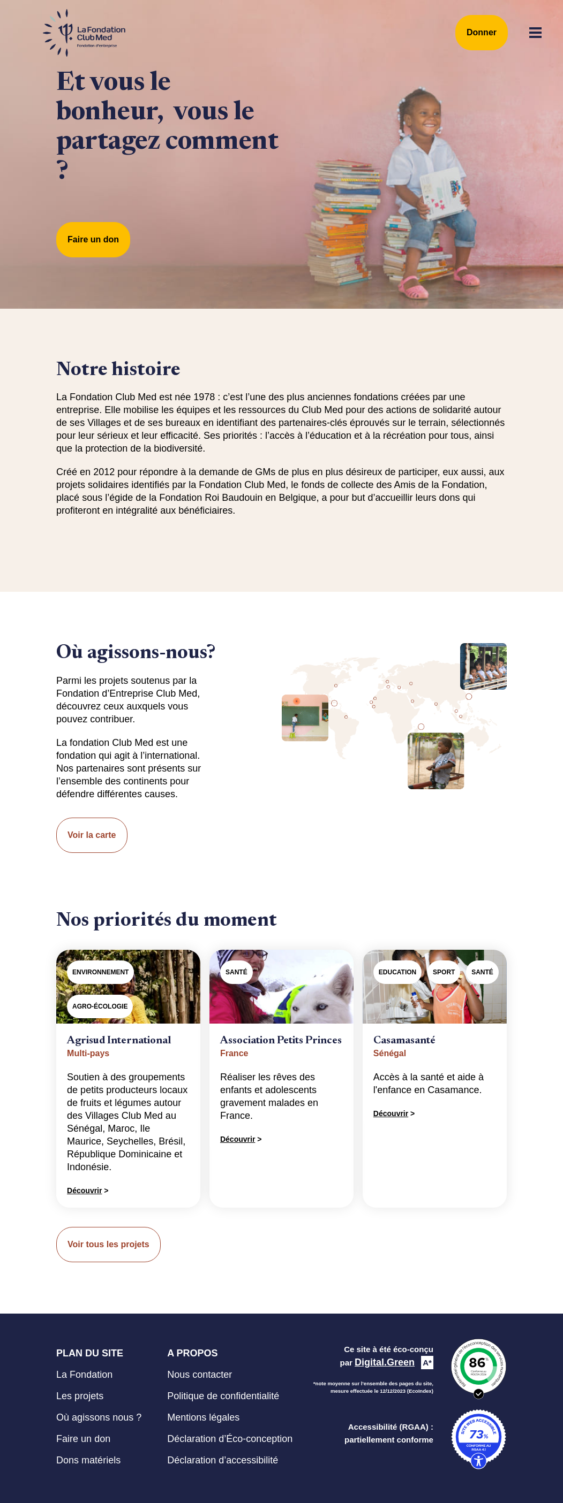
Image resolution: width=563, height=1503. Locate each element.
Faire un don (93, 239)
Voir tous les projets (108, 1244)
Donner (482, 32)
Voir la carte (91, 835)
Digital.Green (385, 1362)
